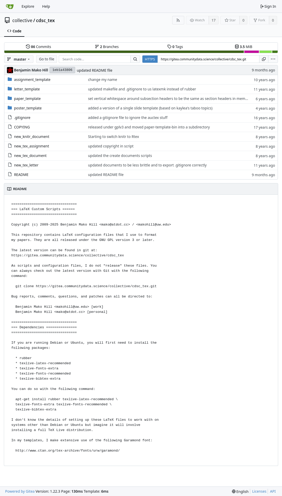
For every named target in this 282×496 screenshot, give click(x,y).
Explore (28, 6)
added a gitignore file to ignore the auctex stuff (128, 117)
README (21, 174)
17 (213, 20)
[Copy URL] (263, 59)
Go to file (46, 59)
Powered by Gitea (20, 491)
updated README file (94, 70)
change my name (102, 79)
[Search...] (135, 59)
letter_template (27, 89)
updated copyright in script (110, 146)
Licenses (259, 491)
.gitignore (22, 117)
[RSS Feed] (178, 20)
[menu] (273, 59)
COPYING (22, 127)
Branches (107, 46)
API (273, 491)
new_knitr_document (31, 136)
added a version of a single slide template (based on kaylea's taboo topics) (150, 108)
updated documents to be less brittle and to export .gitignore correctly (147, 165)
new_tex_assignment (31, 146)
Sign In (268, 6)
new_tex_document (30, 155)
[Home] (10, 6)
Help (46, 6)
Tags (175, 46)
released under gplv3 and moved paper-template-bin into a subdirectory (149, 127)
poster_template (28, 108)
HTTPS (150, 59)
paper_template (27, 98)
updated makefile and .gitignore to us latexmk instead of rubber (142, 89)
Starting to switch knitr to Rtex (113, 136)
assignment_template (32, 79)
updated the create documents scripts (120, 155)
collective (22, 20)
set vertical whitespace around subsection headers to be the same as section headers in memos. (169, 98)
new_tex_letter (26, 165)
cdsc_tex (45, 20)
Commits (38, 46)
